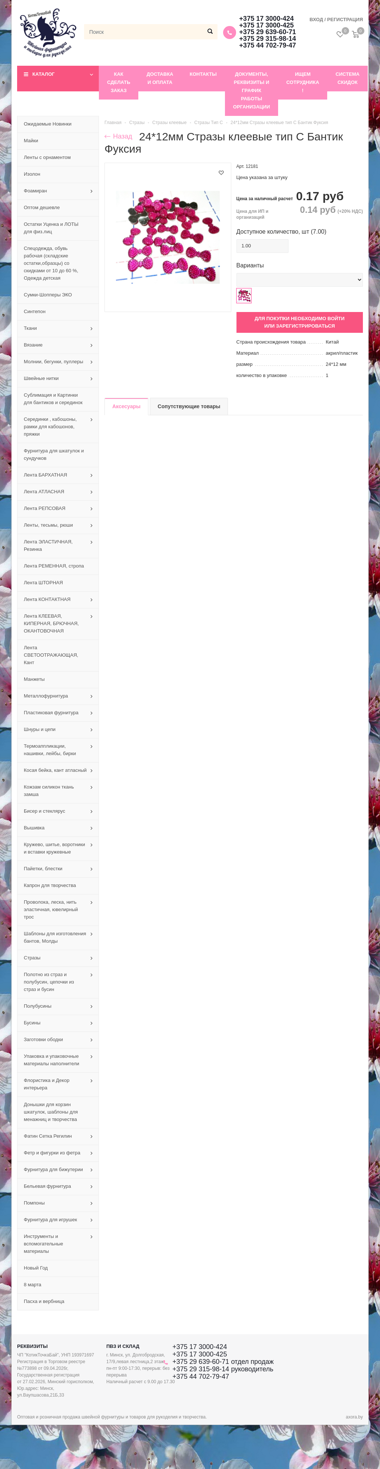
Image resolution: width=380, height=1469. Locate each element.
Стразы (137, 122)
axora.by (354, 1417)
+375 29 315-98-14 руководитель (223, 1369)
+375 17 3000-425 (266, 25)
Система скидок (347, 78)
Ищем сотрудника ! (302, 82)
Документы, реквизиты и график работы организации (251, 90)
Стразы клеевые (169, 122)
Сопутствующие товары (189, 406)
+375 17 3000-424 (266, 18)
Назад (118, 136)
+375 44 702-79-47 (267, 45)
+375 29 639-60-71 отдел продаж (223, 1361)
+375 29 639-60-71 (267, 32)
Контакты (203, 74)
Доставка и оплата (159, 78)
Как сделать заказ (118, 82)
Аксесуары (126, 406)
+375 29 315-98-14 (267, 38)
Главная (113, 122)
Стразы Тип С (208, 122)
